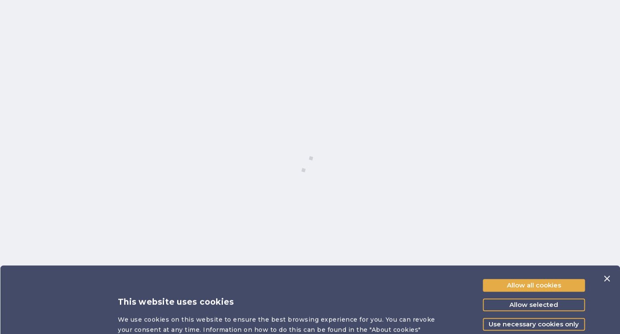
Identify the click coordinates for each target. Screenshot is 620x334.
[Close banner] (607, 222)
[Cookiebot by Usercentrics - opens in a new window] (55, 317)
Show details (472, 317)
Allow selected (533, 248)
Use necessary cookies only (534, 267)
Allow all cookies (534, 228)
